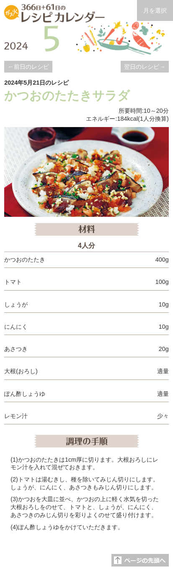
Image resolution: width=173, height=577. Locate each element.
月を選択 (155, 10)
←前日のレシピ (28, 66)
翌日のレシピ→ (144, 66)
